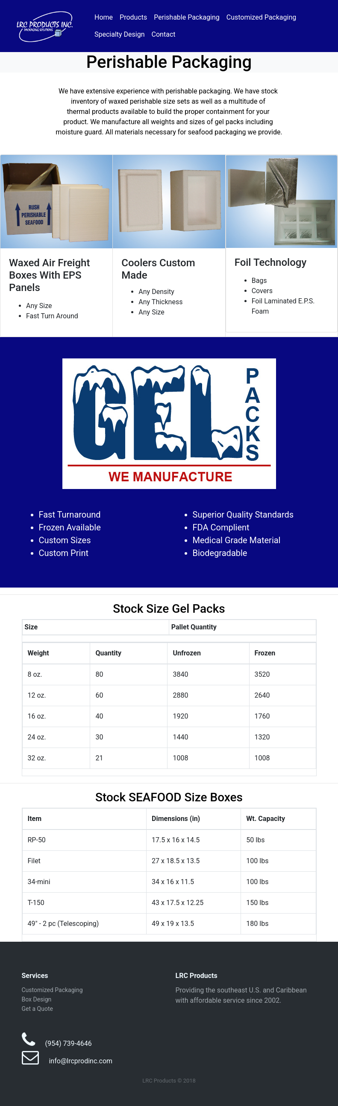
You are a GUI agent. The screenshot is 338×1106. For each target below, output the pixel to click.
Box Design (37, 999)
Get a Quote (37, 1008)
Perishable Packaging (186, 17)
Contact (164, 34)
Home (103, 17)
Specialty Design (119, 34)
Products (133, 17)
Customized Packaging (261, 17)
